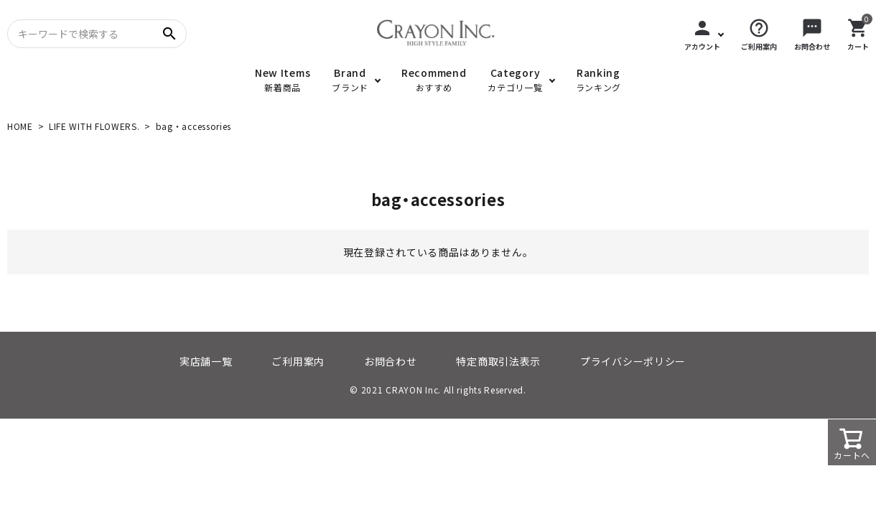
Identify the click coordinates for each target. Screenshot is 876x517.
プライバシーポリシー (633, 361)
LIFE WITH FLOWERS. (94, 126)
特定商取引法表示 (498, 361)
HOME (20, 126)
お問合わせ (390, 361)
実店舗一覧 (206, 361)
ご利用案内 (298, 361)
